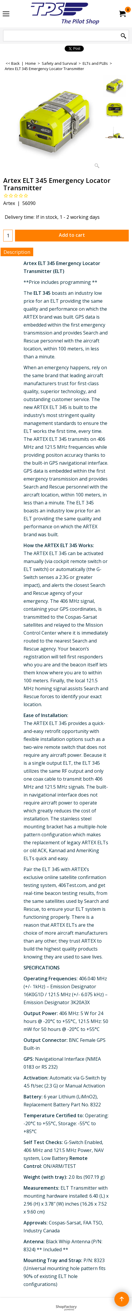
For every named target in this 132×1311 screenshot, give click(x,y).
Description (17, 252)
